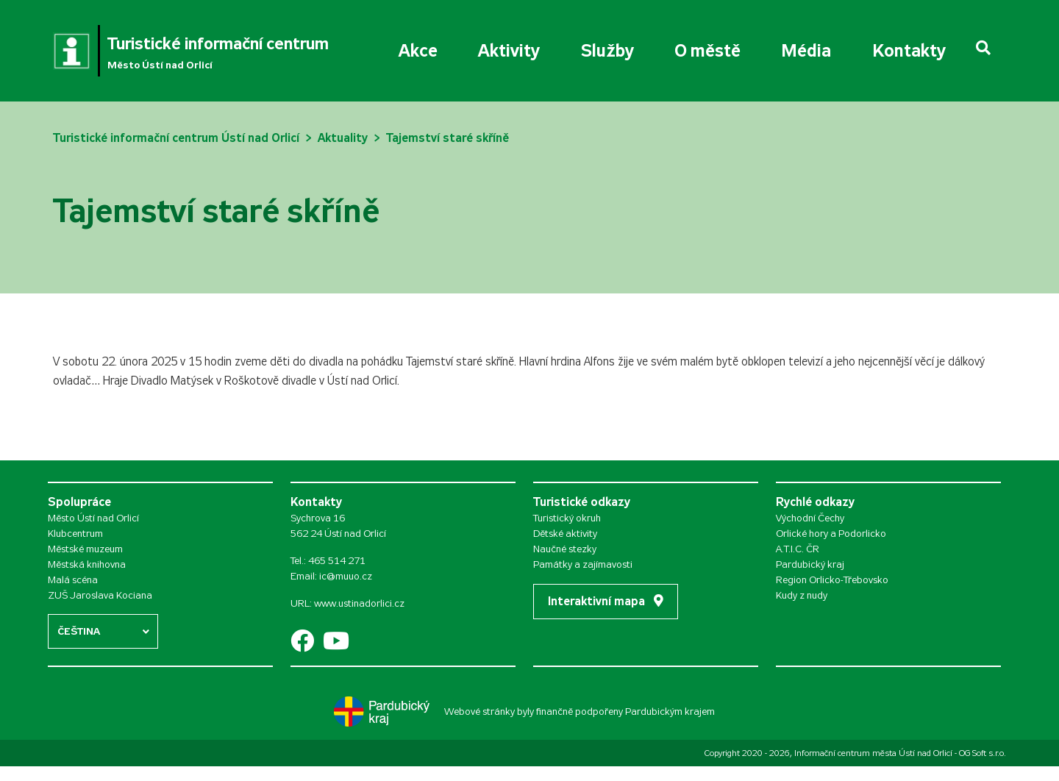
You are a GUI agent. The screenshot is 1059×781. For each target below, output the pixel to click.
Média (806, 50)
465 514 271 (337, 560)
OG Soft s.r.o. (982, 753)
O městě (707, 50)
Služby (607, 50)
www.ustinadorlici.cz (359, 603)
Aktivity (509, 50)
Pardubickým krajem (670, 711)
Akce (418, 50)
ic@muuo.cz (345, 576)
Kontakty (909, 50)
